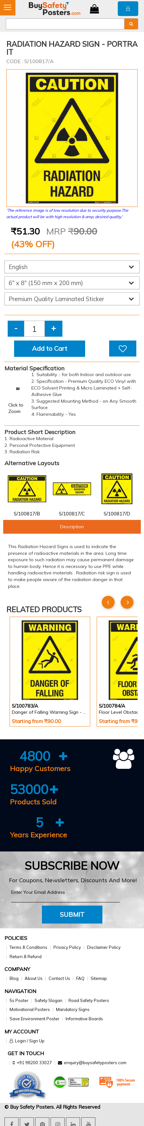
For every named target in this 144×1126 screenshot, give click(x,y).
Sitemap (99, 978)
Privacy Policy (67, 947)
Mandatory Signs (73, 1009)
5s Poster (19, 1000)
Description (72, 527)
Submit (72, 914)
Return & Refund (26, 956)
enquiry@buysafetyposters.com (95, 1062)
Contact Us (59, 978)
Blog (14, 978)
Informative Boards (84, 1018)
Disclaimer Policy (104, 947)
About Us (34, 978)
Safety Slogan (48, 1000)
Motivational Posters (30, 1009)
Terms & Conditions (28, 947)
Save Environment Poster (35, 1018)
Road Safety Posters (88, 1000)
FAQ (80, 978)
